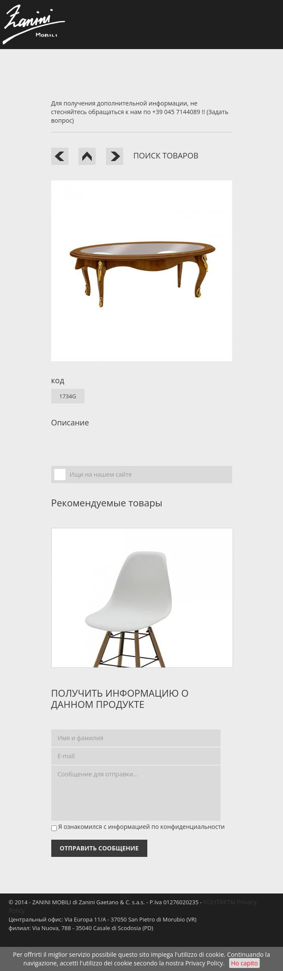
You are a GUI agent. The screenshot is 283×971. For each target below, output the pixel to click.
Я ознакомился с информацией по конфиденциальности (141, 826)
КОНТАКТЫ (219, 902)
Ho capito (244, 963)
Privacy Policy (204, 963)
